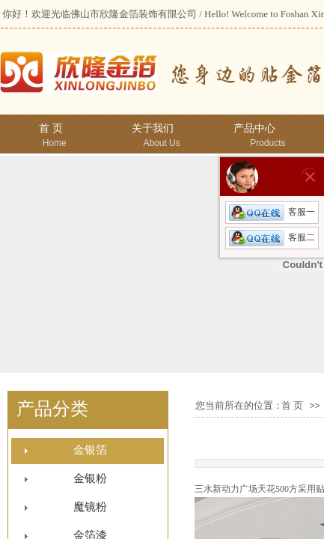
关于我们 (153, 128)
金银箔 (90, 450)
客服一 (272, 212)
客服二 (272, 237)
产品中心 (254, 128)
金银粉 (90, 478)
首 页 (51, 128)
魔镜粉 (90, 507)
